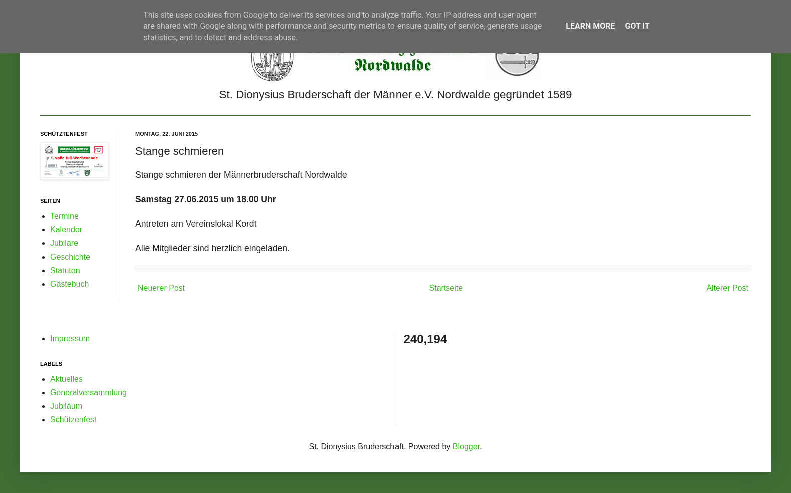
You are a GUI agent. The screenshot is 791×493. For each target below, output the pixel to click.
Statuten (65, 270)
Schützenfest (73, 420)
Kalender (66, 230)
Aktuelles (66, 379)
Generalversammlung (88, 392)
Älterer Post (727, 288)
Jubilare (64, 243)
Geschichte (70, 257)
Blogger (466, 446)
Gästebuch (69, 284)
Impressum (70, 338)
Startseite (446, 288)
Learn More (590, 26)
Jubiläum (66, 406)
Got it (637, 26)
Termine (64, 216)
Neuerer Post (161, 288)
